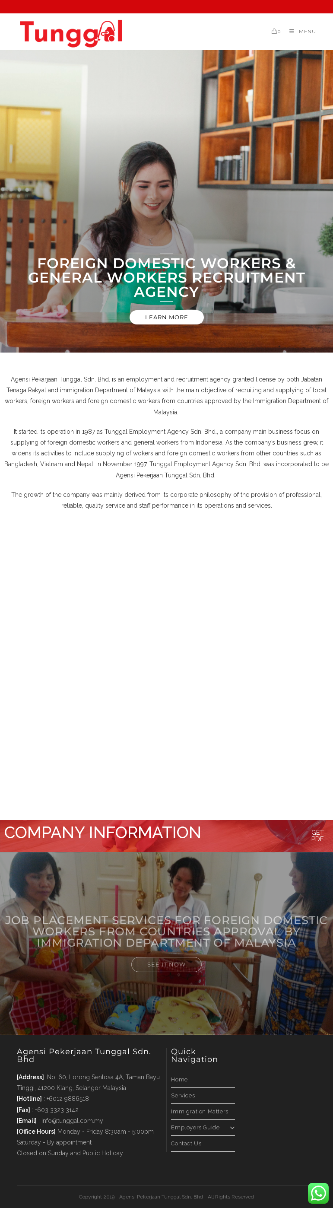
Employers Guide (203, 1127)
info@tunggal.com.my (72, 1120)
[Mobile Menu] (299, 32)
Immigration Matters (199, 1111)
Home (179, 1079)
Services (183, 1095)
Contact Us (186, 1143)
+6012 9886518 (68, 1098)
